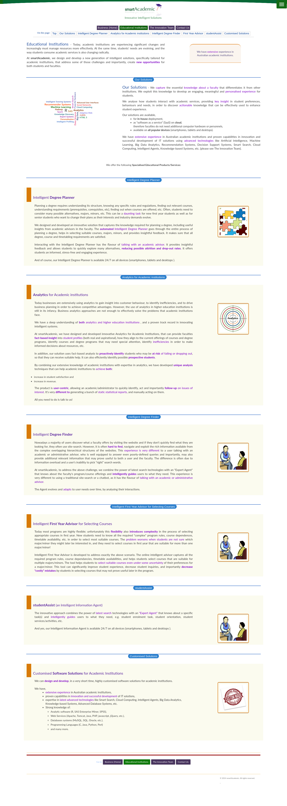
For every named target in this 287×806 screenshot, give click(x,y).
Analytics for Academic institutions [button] (129, 33)
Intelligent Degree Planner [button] (93, 33)
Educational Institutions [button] (133, 27)
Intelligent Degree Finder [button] (166, 33)
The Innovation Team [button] (162, 27)
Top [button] (54, 33)
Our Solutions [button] (67, 33)
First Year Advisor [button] (193, 33)
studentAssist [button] (213, 33)
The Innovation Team (227, 148)
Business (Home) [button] (107, 27)
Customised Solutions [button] (236, 33)
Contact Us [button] (183, 27)
